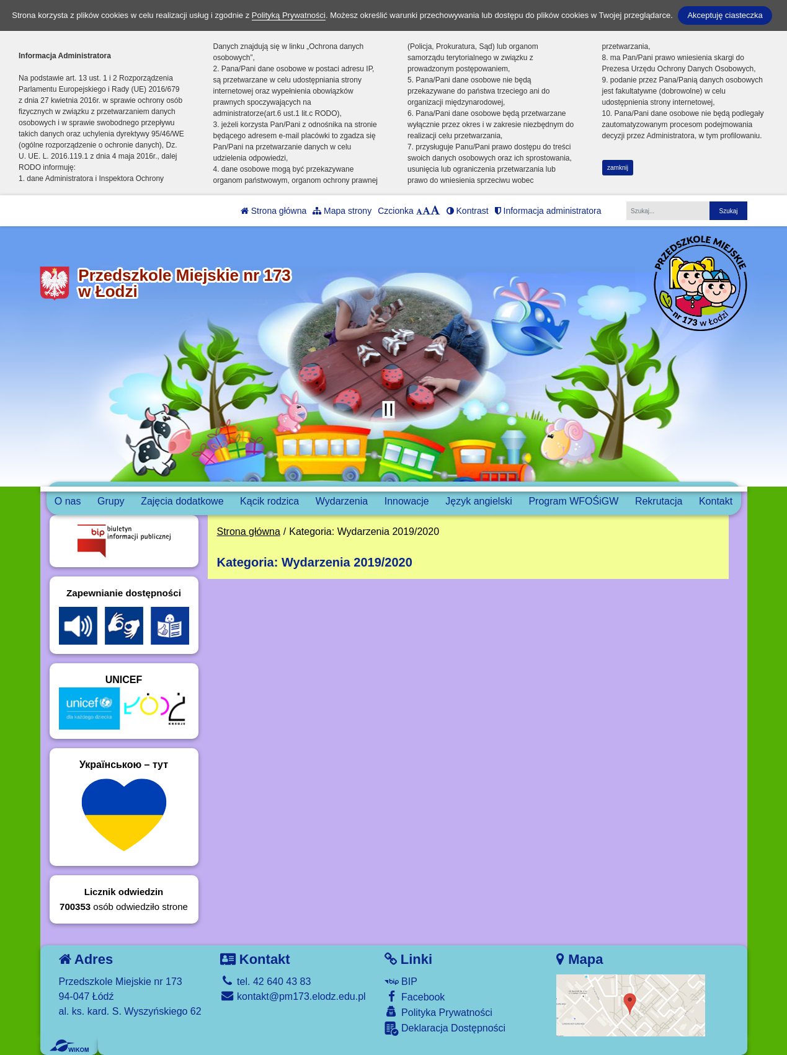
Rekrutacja (658, 501)
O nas (68, 501)
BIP (401, 981)
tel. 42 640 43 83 (265, 981)
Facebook (415, 996)
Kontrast (468, 211)
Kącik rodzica (269, 501)
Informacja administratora (548, 211)
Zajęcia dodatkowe (182, 501)
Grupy (111, 501)
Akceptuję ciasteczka (724, 15)
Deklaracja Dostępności (445, 1029)
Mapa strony (342, 211)
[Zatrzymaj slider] (389, 410)
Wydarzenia (342, 501)
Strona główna (273, 211)
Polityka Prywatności (438, 1012)
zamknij (617, 167)
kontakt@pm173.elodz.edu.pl (293, 996)
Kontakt (715, 501)
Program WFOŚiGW (573, 501)
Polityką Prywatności (289, 15)
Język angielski (478, 501)
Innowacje (407, 501)
